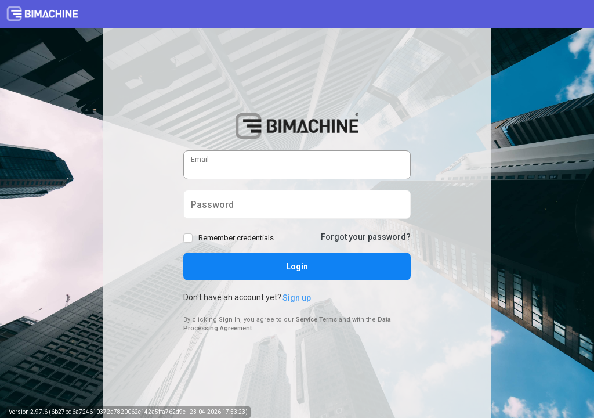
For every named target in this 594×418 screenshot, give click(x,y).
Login (297, 266)
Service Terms (316, 319)
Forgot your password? (366, 237)
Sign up (296, 297)
